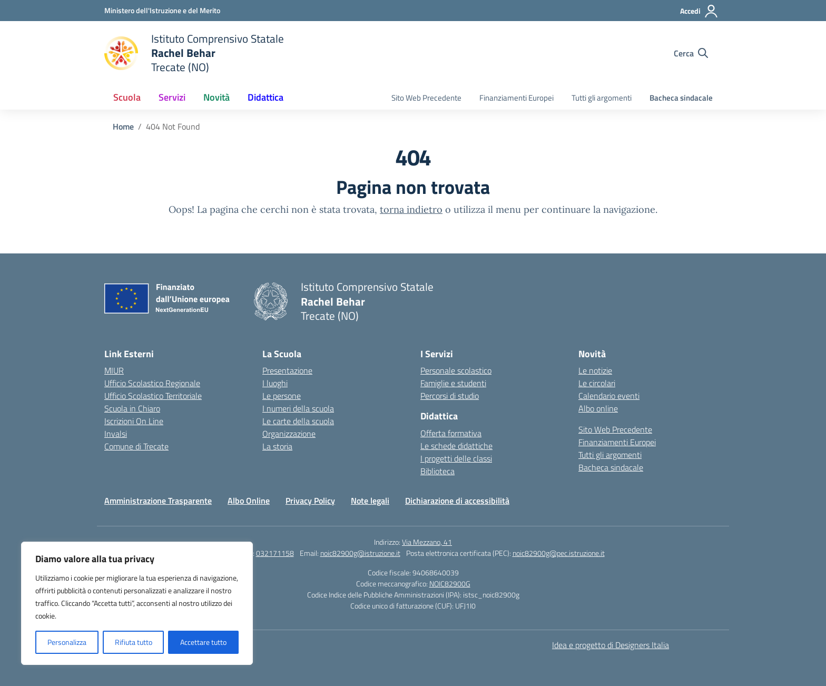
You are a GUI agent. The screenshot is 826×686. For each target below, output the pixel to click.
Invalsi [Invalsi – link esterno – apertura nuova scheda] (115, 433)
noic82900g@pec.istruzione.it (559, 552)
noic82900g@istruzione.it (360, 552)
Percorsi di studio (449, 395)
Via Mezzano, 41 (427, 541)
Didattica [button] (265, 97)
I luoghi (275, 383)
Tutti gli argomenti (602, 98)
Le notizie (595, 370)
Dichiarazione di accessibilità (457, 500)
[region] (137, 603)
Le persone (281, 395)
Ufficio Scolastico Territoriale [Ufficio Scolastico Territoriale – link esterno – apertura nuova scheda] (153, 395)
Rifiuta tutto (133, 642)
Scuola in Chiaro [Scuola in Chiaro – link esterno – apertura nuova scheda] (132, 408)
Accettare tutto (203, 642)
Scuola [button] (127, 97)
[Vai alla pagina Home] (123, 126)
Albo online (598, 408)
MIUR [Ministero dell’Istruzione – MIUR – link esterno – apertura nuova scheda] (114, 370)
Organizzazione (289, 433)
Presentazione (287, 370)
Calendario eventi (609, 395)
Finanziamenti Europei (516, 98)
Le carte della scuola (298, 421)
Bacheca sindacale (681, 98)
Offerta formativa (450, 433)
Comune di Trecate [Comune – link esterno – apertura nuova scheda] (136, 446)
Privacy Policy (310, 500)
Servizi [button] (172, 97)
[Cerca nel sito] (691, 53)
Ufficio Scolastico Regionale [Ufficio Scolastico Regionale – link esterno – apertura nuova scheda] (152, 383)
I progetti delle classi (456, 458)
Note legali (370, 500)
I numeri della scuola (298, 408)
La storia (277, 446)
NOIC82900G (449, 583)
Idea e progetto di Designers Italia (610, 645)
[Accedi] (699, 11)
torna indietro (411, 209)
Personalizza (66, 642)
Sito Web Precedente (426, 98)
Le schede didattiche (456, 445)
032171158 (275, 552)
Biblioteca (437, 471)
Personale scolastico (455, 370)
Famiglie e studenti (453, 383)
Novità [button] (216, 97)
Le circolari (596, 383)
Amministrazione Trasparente (158, 500)
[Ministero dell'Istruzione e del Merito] (162, 10)
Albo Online (249, 500)
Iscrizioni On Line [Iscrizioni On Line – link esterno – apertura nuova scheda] (133, 421)
